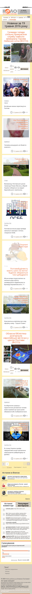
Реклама (7, 571)
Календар (12, 19)
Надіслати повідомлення (11, 569)
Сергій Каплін (4, 480)
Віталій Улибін (5, 495)
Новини (6, 101)
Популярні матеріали (23, 504)
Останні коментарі (8, 504)
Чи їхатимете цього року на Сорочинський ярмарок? (13, 546)
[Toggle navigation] (28, 16)
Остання (9, 467)
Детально (24, 69)
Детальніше (14, 560)
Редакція (7, 573)
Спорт (6, 180)
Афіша (6, 103)
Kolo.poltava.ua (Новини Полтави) (18, 579)
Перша (4, 467)
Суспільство (7, 223)
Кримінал (7, 141)
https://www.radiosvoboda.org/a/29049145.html (15, 523)
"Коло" (6, 567)
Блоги (28, 499)
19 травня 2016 (12, 68)
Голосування (8, 543)
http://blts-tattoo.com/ (13, 509)
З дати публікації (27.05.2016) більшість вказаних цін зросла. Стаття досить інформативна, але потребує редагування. (15, 533)
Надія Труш (4, 488)
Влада (6, 225)
